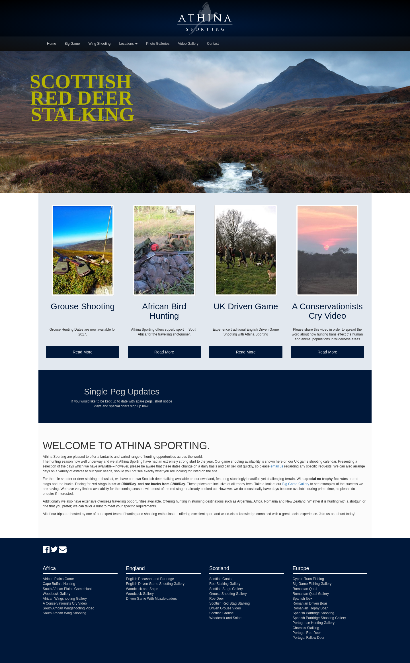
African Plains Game (58, 579)
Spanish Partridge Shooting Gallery (319, 618)
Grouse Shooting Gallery (228, 594)
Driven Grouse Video (225, 608)
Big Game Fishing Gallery (312, 584)
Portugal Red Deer (307, 633)
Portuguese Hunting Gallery (314, 623)
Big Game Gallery (295, 484)
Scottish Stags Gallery (226, 589)
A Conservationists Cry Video (65, 603)
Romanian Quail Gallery (311, 594)
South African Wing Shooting (64, 613)
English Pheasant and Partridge (150, 579)
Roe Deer (216, 599)
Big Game (72, 44)
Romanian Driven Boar (310, 603)
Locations (128, 44)
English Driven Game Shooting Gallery (155, 584)
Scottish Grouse (221, 613)
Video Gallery (188, 44)
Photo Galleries (157, 44)
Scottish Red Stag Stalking (229, 603)
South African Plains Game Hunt (67, 589)
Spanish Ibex (302, 599)
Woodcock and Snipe (142, 589)
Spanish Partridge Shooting (313, 613)
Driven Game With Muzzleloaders (151, 599)
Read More (83, 352)
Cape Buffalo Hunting (59, 584)
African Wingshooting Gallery (65, 599)
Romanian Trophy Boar (310, 608)
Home (51, 44)
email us (276, 466)
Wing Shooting (99, 44)
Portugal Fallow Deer (309, 638)
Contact (213, 44)
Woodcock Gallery (56, 594)
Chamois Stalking (306, 628)
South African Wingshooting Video (68, 608)
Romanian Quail (305, 589)
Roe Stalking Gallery (224, 584)
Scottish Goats (220, 579)
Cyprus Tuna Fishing (308, 579)
